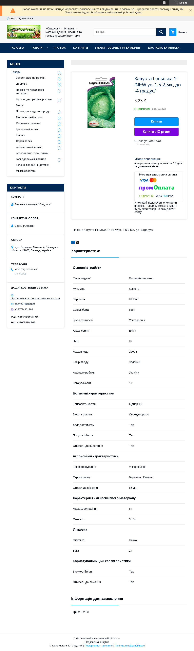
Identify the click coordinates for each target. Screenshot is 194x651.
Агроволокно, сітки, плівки (32, 153)
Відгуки (16, 58)
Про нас (59, 47)
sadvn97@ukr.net (25, 303)
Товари (36, 47)
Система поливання (28, 123)
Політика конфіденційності (130, 645)
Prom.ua (115, 638)
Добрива (21, 83)
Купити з (156, 132)
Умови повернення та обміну (118, 47)
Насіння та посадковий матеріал (30, 91)
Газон (19, 105)
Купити (156, 121)
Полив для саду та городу (32, 111)
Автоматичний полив (29, 147)
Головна (17, 47)
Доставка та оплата (163, 47)
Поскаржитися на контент (99, 645)
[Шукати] (161, 32)
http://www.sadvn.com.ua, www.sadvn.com (35, 298)
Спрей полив (24, 141)
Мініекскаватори (26, 170)
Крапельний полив (27, 129)
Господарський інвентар (31, 159)
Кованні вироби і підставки (32, 164)
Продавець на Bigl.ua (97, 642)
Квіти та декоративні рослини (34, 99)
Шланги (20, 135)
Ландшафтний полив (29, 117)
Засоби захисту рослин (30, 77)
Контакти (80, 47)
